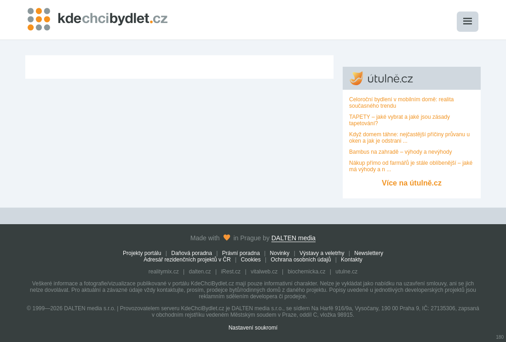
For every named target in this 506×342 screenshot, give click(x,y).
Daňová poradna (191, 253)
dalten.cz (200, 271)
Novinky (280, 253)
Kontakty (351, 259)
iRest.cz (231, 271)
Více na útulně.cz (412, 183)
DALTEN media (293, 238)
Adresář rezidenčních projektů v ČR (187, 259)
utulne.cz (346, 271)
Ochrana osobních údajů (301, 259)
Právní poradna (241, 253)
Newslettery (368, 253)
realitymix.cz (164, 271)
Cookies (250, 259)
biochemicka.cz (306, 271)
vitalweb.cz (264, 271)
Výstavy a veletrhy (321, 253)
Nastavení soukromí (253, 328)
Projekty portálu (142, 253)
